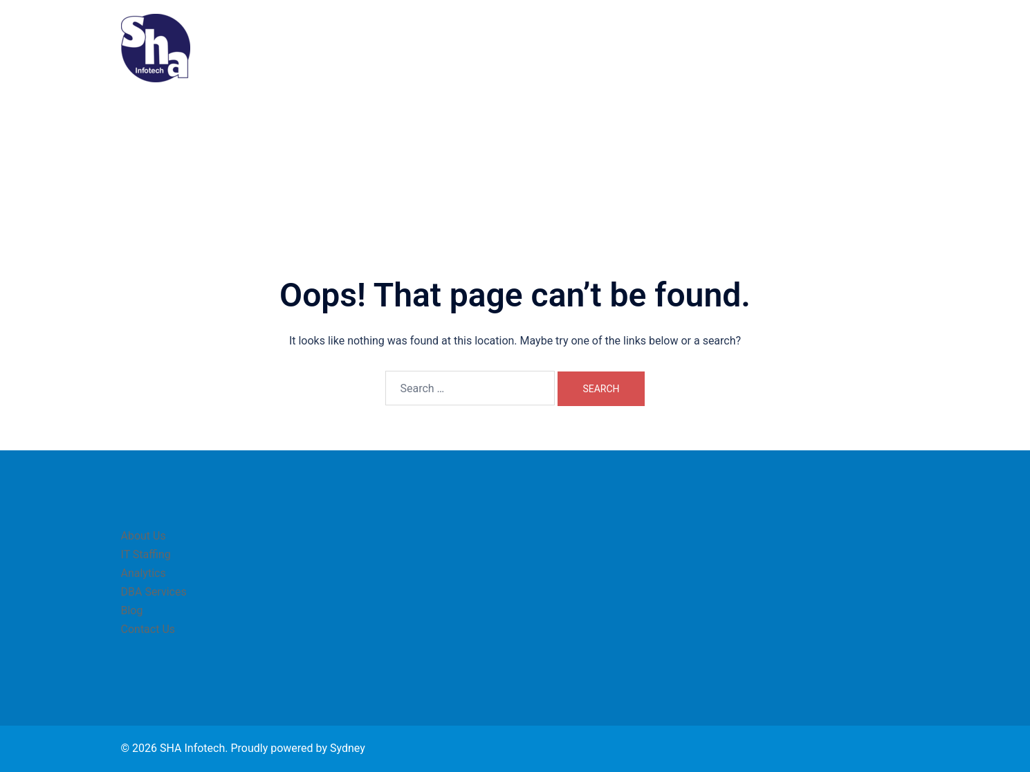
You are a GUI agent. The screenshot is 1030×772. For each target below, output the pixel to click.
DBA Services (764, 47)
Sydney (347, 748)
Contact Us (876, 47)
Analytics (696, 47)
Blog (822, 47)
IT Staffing (634, 47)
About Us (573, 47)
